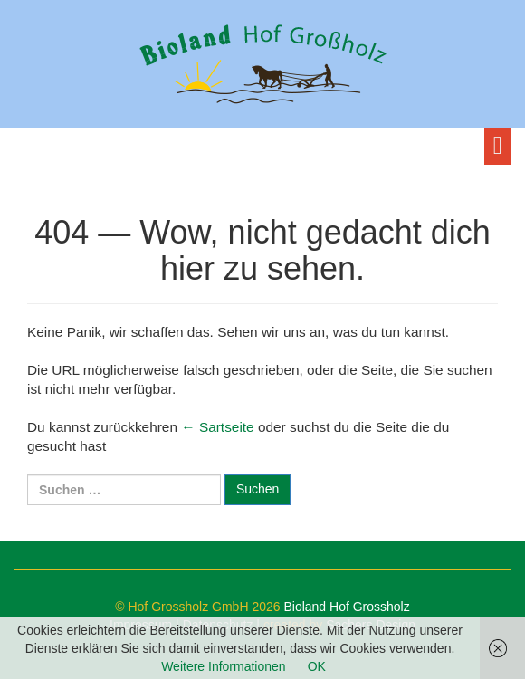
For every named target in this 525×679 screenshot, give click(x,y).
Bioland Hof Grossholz (346, 606)
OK (317, 666)
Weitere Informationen (223, 666)
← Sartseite (217, 427)
